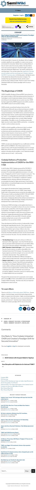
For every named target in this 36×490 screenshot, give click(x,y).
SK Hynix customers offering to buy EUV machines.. (14, 413)
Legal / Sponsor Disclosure (13, 485)
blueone (9, 455)
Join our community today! (18, 21)
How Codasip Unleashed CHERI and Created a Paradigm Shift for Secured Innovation (17, 35)
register (9, 346)
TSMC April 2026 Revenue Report (10, 432)
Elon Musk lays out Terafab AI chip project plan (13, 460)
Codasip (9, 38)
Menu (18, 10)
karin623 (7, 442)
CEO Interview (4, 379)
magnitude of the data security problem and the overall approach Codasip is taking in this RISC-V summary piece (17, 73)
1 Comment (4, 40)
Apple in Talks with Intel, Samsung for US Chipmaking (14, 419)
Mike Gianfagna (6, 37)
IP (11, 38)
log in (14, 346)
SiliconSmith (10, 461)
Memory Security (15, 323)
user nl (8, 400)
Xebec (8, 414)
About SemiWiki (25, 485)
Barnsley (7, 456)
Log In (22, 15)
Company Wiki (4, 377)
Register (16, 15)
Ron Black (25, 323)
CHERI (6, 321)
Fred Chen (7, 402)
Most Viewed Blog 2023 (7, 388)
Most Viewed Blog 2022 (7, 390)
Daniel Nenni (8, 410)
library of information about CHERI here (19, 292)
